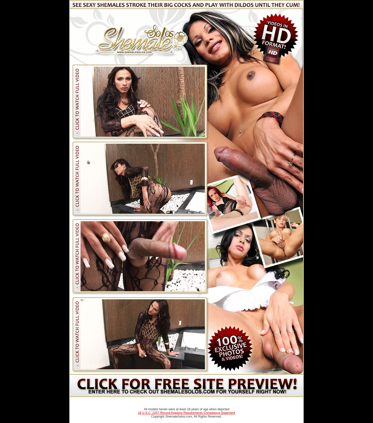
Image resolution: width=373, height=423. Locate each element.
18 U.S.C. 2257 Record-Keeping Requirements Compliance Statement (186, 413)
